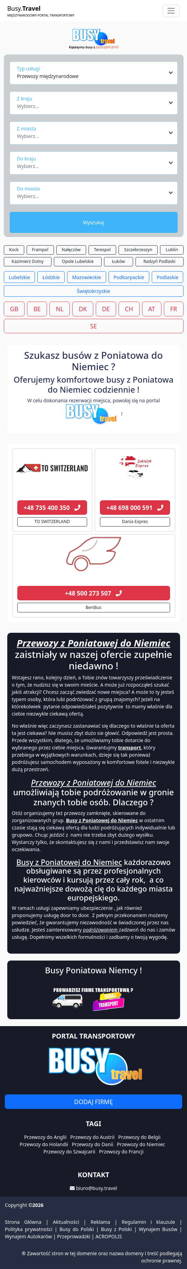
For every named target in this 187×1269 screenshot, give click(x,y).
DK (83, 309)
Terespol (102, 250)
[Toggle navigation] (171, 11)
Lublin (172, 250)
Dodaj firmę (93, 1102)
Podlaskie (167, 277)
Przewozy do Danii (92, 1144)
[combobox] (95, 73)
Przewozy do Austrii (92, 1137)
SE (93, 326)
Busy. (40, 11)
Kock (13, 250)
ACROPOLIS (108, 1236)
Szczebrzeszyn (138, 250)
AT (151, 309)
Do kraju (26, 158)
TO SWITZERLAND (52, 521)
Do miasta (28, 188)
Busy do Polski (76, 1229)
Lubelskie (19, 277)
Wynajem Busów (158, 1229)
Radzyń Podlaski (159, 261)
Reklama (100, 1222)
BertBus (94, 607)
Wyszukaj (93, 222)
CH (129, 309)
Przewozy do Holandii (43, 1144)
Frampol (40, 250)
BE (37, 309)
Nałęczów (71, 250)
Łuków (118, 261)
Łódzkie (51, 277)
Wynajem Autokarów (28, 1236)
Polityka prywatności (29, 1229)
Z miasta (26, 128)
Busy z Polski (116, 1229)
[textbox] (91, 104)
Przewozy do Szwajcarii (69, 1151)
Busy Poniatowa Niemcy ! (93, 970)
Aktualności (66, 1222)
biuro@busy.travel (96, 1188)
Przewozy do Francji (121, 1151)
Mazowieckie (86, 277)
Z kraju (24, 98)
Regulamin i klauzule (148, 1222)
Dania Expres (135, 521)
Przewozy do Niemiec (141, 1144)
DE (106, 309)
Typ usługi (28, 68)
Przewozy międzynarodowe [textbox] (47, 76)
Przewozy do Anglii (45, 1137)
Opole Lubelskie (78, 261)
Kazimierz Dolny (28, 261)
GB (14, 309)
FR (173, 309)
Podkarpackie (128, 277)
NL (59, 309)
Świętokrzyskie (93, 291)
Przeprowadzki (73, 1236)
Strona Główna (23, 1222)
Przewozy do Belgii (139, 1137)
